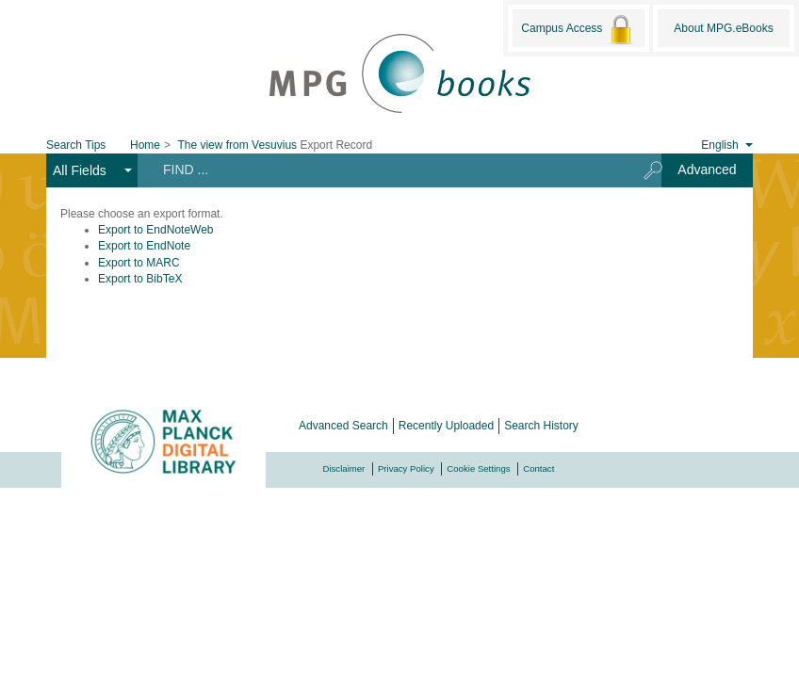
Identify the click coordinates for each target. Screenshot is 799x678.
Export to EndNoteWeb (156, 229)
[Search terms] (384, 169)
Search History (541, 425)
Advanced (706, 169)
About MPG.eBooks (723, 28)
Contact (538, 468)
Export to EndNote (144, 245)
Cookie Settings (478, 468)
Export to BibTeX (140, 278)
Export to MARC (139, 262)
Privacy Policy (406, 468)
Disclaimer (344, 468)
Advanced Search (343, 425)
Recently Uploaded (446, 425)
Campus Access (578, 29)
